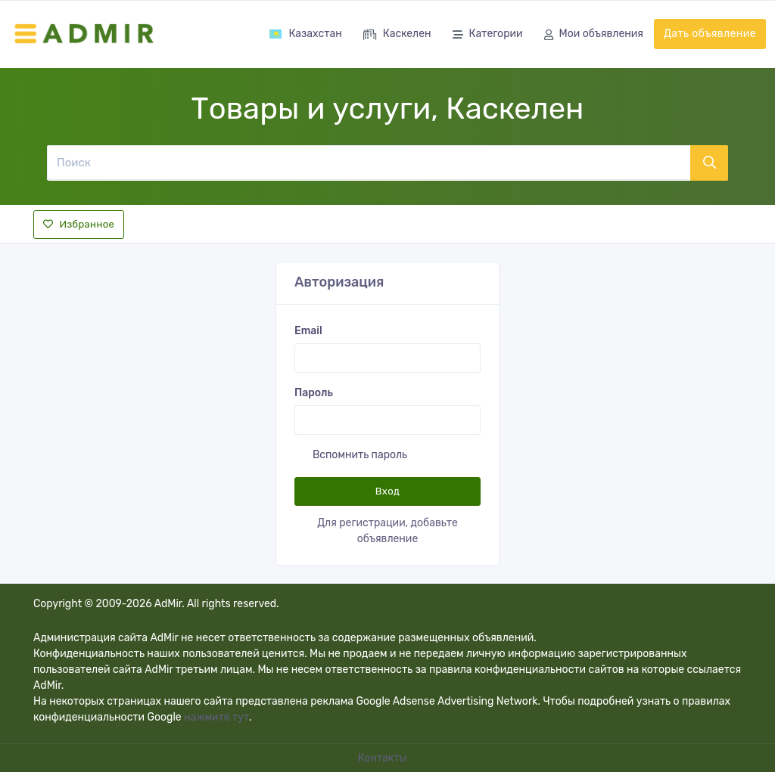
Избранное (78, 224)
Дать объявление (710, 33)
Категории (488, 35)
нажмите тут (216, 717)
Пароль (313, 392)
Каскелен (397, 35)
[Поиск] (368, 162)
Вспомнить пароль (360, 454)
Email (308, 330)
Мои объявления (593, 35)
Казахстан (305, 33)
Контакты (383, 758)
